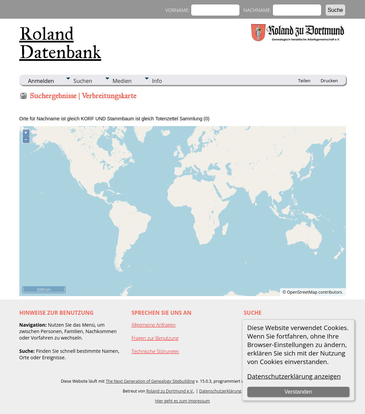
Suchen (82, 81)
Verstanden (298, 392)
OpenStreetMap (302, 292)
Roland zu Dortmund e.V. (170, 391)
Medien (122, 81)
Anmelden (41, 81)
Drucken (329, 80)
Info (157, 81)
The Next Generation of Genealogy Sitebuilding (150, 381)
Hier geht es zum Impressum (182, 401)
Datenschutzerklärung (220, 391)
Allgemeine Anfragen (154, 325)
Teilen (304, 80)
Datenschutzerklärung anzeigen (294, 376)
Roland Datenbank (60, 42)
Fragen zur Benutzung (155, 338)
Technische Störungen (155, 351)
